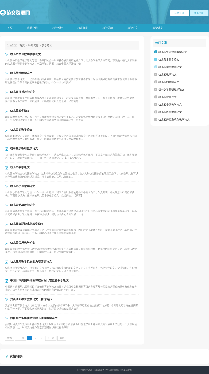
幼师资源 (33, 45)
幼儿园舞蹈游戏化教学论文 (174, 119)
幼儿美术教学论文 (168, 59)
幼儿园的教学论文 (168, 82)
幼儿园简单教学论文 (170, 112)
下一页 (51, 338)
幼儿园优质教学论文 (170, 67)
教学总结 (107, 27)
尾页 (61, 338)
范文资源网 (99, 370)
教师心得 (82, 27)
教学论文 (132, 27)
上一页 (20, 338)
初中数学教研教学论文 (171, 89)
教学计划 (158, 27)
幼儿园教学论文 (167, 74)
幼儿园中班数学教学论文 (172, 52)
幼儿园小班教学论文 (170, 104)
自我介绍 (32, 27)
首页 (10, 27)
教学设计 (57, 27)
